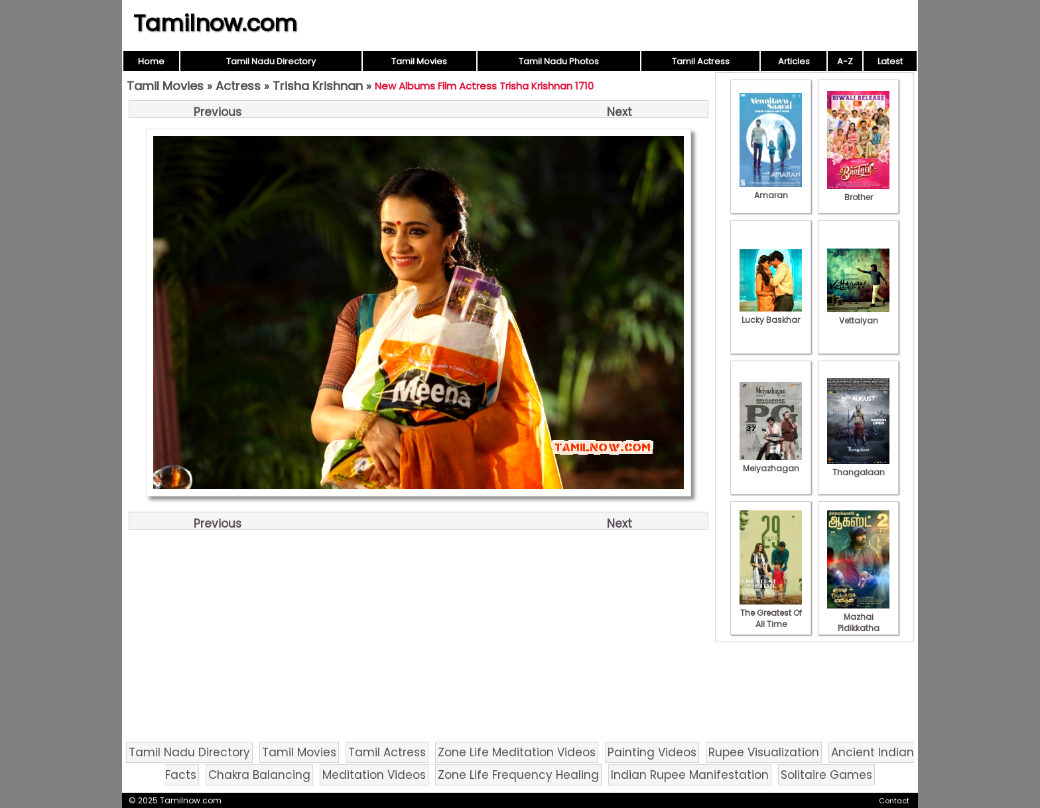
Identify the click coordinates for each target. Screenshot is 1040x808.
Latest (890, 61)
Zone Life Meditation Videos (517, 752)
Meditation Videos (374, 775)
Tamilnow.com (215, 23)
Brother (858, 191)
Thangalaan (858, 466)
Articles (794, 61)
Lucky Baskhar (771, 314)
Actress (238, 86)
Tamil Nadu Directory (271, 61)
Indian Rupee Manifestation (690, 775)
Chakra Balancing (259, 775)
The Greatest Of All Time (771, 613)
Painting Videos (652, 752)
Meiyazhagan (771, 462)
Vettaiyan (858, 315)
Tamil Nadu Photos (559, 61)
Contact (894, 800)
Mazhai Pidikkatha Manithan (858, 622)
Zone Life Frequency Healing (518, 775)
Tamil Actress (701, 61)
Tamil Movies (419, 61)
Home (151, 61)
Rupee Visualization (763, 752)
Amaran (771, 189)
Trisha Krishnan (318, 86)
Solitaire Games (826, 775)
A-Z (845, 61)
